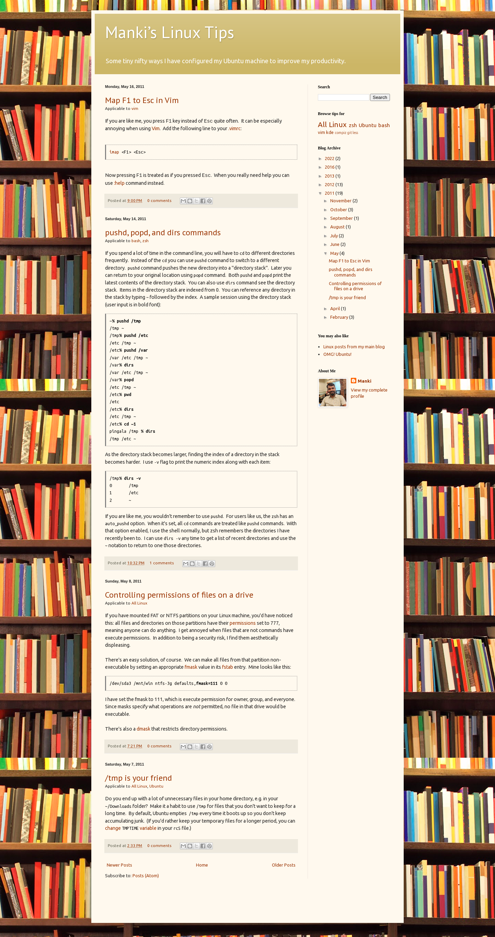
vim (134, 108)
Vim (156, 128)
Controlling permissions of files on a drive (179, 594)
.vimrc (234, 128)
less (355, 133)
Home (202, 864)
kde (330, 132)
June (335, 244)
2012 (330, 184)
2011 (330, 193)
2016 (330, 167)
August (338, 226)
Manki (364, 381)
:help (119, 183)
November (341, 200)
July (334, 235)
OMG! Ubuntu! (337, 354)
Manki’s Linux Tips (169, 32)
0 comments (159, 200)
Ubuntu (156, 786)
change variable (131, 828)
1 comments (162, 563)
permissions (243, 623)
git (349, 133)
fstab (227, 667)
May (334, 253)
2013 (330, 175)
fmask (191, 667)
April (335, 308)
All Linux (139, 603)
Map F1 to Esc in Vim (142, 100)
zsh (145, 240)
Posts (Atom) (146, 875)
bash (135, 240)
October (339, 209)
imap (114, 151)
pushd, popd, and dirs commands (163, 232)
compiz (340, 133)
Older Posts (284, 864)
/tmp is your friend (138, 777)
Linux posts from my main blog (354, 346)
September (342, 218)
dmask (143, 729)
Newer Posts (119, 864)
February (339, 317)
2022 (330, 158)
